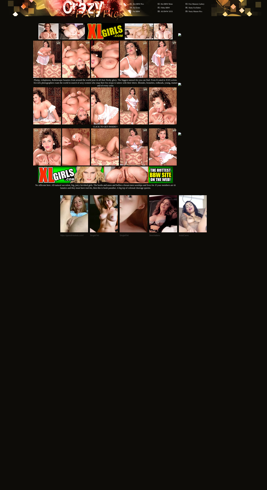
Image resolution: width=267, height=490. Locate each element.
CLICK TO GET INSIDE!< (105, 126)
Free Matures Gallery (197, 4)
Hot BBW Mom (167, 4)
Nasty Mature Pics (195, 11)
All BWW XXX (167, 11)
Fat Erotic (136, 8)
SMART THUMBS (140, 419)
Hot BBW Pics (138, 4)
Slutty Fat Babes (195, 8)
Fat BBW (136, 11)
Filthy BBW (165, 8)
